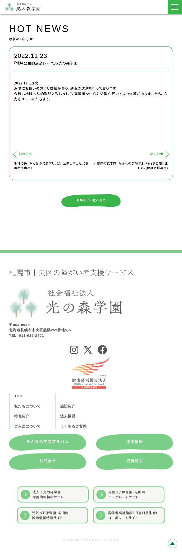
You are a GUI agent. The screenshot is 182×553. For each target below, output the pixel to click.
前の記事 (25, 154)
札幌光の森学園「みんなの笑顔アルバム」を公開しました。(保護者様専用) (130, 165)
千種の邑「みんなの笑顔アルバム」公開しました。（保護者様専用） (51, 165)
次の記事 (156, 154)
